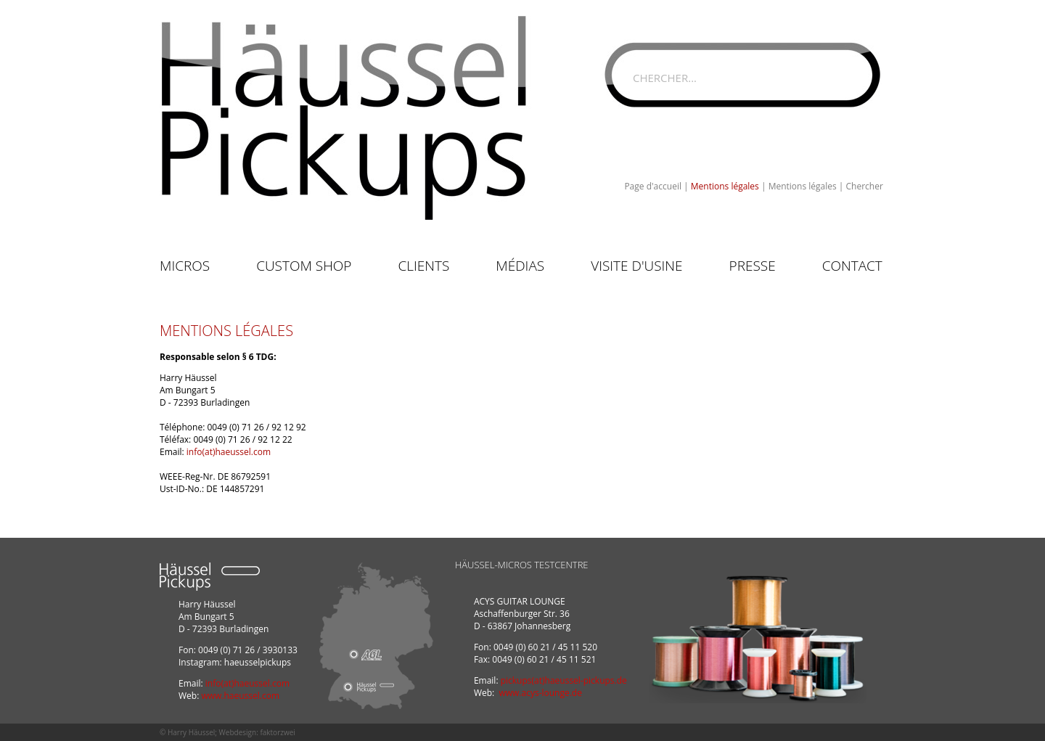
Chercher (864, 186)
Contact (852, 265)
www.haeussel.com (240, 695)
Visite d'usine (636, 265)
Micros (185, 265)
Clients (423, 265)
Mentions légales (725, 186)
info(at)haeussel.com (229, 452)
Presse (752, 265)
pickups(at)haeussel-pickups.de (564, 680)
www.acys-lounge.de (540, 693)
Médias (520, 265)
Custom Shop (303, 265)
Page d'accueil (652, 186)
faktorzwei (277, 732)
